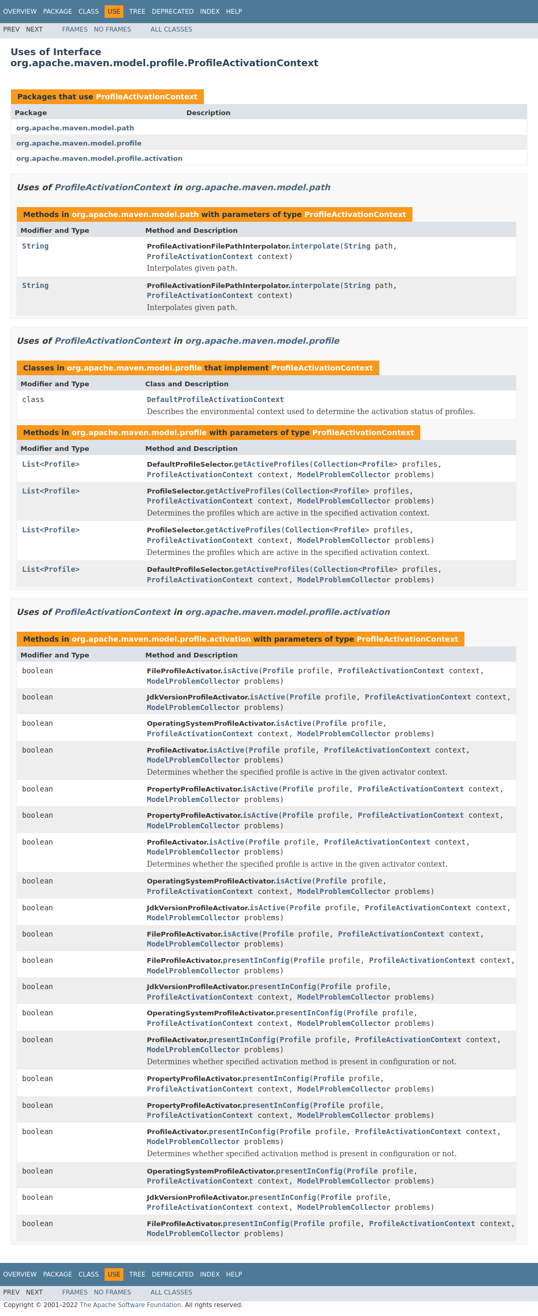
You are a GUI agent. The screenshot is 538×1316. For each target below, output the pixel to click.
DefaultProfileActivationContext (215, 399)
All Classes (171, 29)
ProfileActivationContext (147, 96)
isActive (240, 670)
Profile (59, 464)
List (31, 464)
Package (57, 11)
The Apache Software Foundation (130, 1305)
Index (210, 11)
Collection (336, 464)
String (35, 246)
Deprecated (173, 11)
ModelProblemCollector (343, 474)
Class (88, 11)
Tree (137, 11)
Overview (20, 11)
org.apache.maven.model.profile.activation (99, 158)
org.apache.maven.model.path (75, 128)
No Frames (112, 29)
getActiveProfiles (271, 464)
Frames (75, 29)
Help (234, 11)
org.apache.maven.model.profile (79, 143)
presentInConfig (256, 960)
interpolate (315, 246)
